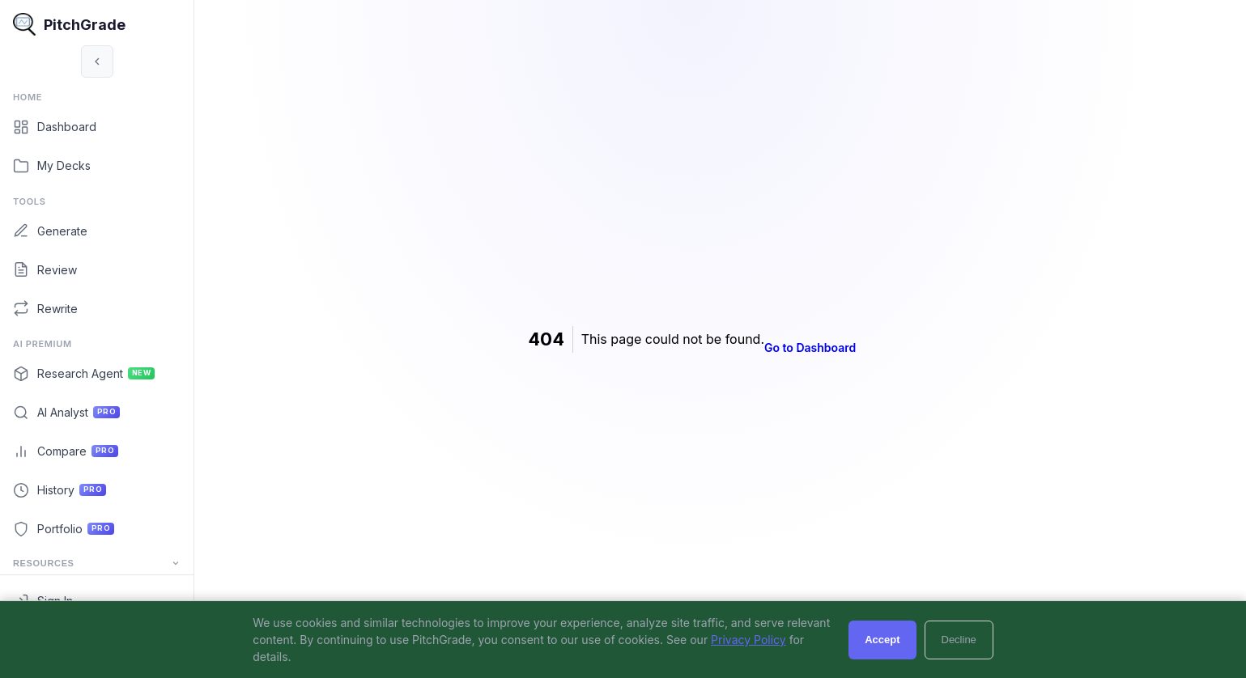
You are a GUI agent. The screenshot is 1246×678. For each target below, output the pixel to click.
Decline (959, 640)
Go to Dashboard (838, 347)
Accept (882, 640)
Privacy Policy (748, 639)
